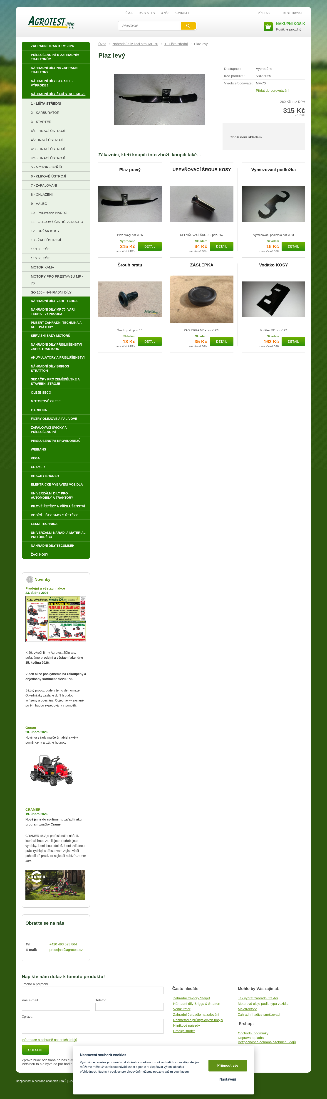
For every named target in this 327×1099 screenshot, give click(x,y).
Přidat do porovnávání (272, 90)
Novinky (42, 579)
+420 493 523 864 (63, 944)
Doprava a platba (251, 1038)
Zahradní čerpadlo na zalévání (196, 1014)
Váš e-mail (30, 1000)
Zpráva (27, 1016)
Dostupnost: (233, 69)
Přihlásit (265, 13)
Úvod (102, 44)
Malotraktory (247, 1009)
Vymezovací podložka (273, 169)
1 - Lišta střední (176, 44)
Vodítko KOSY (273, 265)
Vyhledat (188, 26)
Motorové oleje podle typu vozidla (263, 1003)
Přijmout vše (227, 1065)
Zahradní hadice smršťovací (259, 1014)
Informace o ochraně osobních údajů (49, 1040)
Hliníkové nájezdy (186, 1025)
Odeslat (35, 1050)
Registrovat (292, 13)
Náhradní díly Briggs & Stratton (196, 1003)
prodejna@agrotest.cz (66, 950)
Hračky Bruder (184, 1031)
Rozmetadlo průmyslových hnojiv (198, 1020)
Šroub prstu (130, 265)
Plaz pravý (130, 169)
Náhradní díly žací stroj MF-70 (135, 44)
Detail (149, 246)
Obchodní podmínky (253, 1033)
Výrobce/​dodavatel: (238, 83)
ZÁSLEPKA (201, 265)
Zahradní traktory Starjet (191, 998)
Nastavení (227, 1079)
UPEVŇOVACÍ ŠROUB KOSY (202, 169)
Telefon (100, 1000)
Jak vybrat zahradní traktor (258, 998)
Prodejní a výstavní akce (45, 588)
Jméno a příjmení (35, 984)
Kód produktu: (234, 76)
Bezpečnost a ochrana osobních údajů (267, 1042)
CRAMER (32, 809)
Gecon (30, 727)
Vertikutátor (182, 1009)
